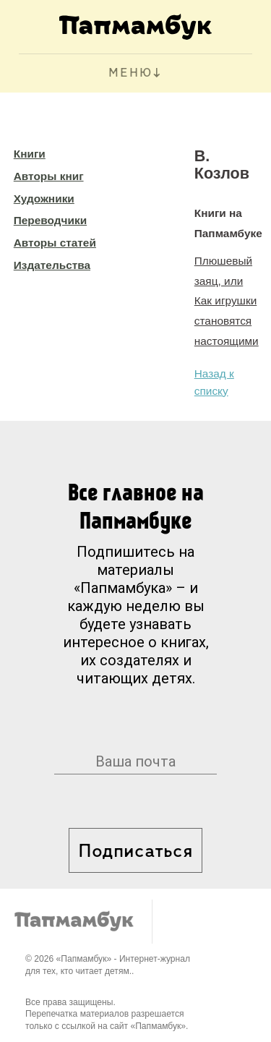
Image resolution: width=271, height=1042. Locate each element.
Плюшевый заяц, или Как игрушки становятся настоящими (226, 301)
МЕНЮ (130, 73)
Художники (44, 198)
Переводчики (50, 220)
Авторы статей (55, 242)
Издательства (52, 265)
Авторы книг (49, 176)
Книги (30, 154)
